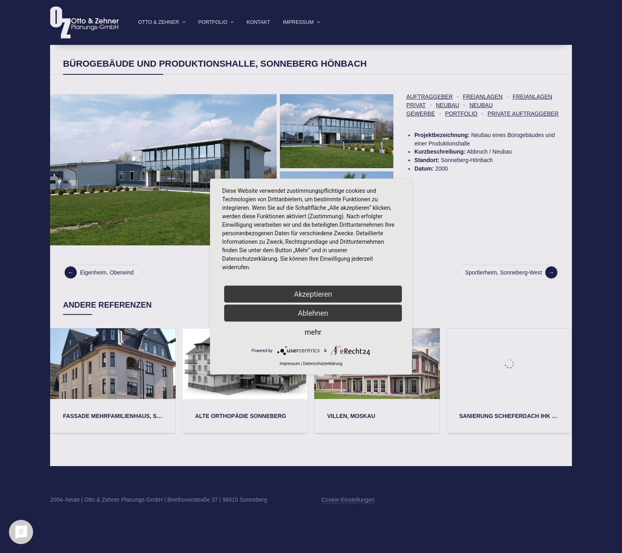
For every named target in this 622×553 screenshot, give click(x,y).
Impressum (298, 22)
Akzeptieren (313, 294)
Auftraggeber (429, 109)
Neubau (447, 118)
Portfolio (212, 22)
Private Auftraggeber (523, 126)
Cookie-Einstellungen (348, 512)
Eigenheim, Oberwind (99, 285)
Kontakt (258, 22)
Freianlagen (482, 109)
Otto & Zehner (158, 22)
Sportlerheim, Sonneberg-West (511, 285)
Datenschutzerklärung (322, 363)
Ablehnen (313, 313)
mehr (313, 332)
